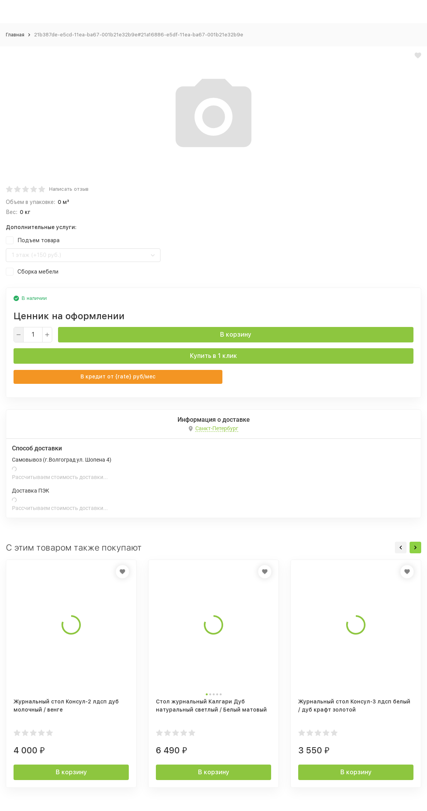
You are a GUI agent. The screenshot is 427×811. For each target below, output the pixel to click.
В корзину (235, 334)
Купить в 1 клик (213, 355)
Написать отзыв (69, 189)
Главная (15, 35)
